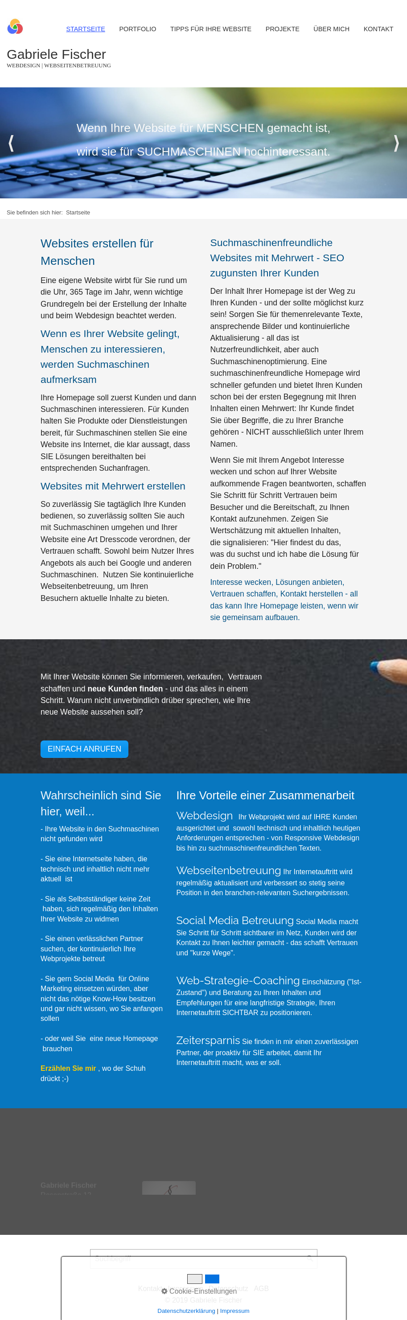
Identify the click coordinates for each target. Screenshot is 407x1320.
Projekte (283, 29)
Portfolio (137, 29)
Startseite (85, 29)
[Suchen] (310, 1259)
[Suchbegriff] (203, 1259)
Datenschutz (228, 1288)
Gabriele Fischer (56, 54)
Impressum (185, 1288)
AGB (261, 1288)
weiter (396, 143)
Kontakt (379, 29)
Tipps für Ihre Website (210, 29)
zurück (11, 143)
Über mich (331, 29)
